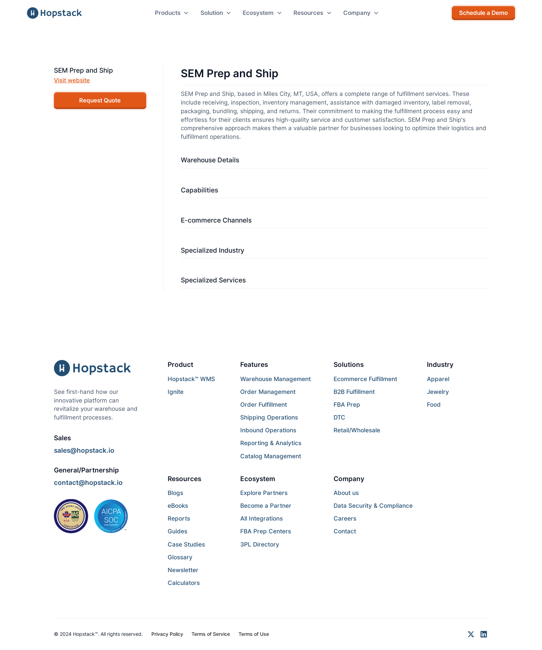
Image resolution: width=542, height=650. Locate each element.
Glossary (180, 557)
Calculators (184, 582)
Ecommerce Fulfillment (365, 379)
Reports (179, 518)
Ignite (176, 391)
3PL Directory (259, 544)
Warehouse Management (275, 379)
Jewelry (438, 391)
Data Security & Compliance (373, 505)
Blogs (175, 492)
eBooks (178, 505)
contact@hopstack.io (88, 482)
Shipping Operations (269, 417)
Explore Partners (264, 492)
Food (434, 404)
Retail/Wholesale (357, 430)
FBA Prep (347, 404)
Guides (177, 531)
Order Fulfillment (263, 404)
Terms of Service (210, 634)
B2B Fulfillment (354, 391)
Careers (345, 518)
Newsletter (183, 570)
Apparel (438, 379)
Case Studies (186, 544)
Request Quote (100, 100)
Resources (184, 478)
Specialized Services (213, 280)
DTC (339, 417)
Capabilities (199, 190)
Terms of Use (254, 634)
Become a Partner (265, 505)
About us (346, 492)
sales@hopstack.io (84, 450)
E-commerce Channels (216, 220)
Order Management (268, 391)
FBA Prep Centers (265, 531)
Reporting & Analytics (270, 443)
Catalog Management (270, 456)
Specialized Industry (212, 250)
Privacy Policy (167, 634)
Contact (345, 531)
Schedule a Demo (483, 12)
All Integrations (261, 518)
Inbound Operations (268, 430)
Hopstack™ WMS (191, 379)
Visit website (72, 80)
